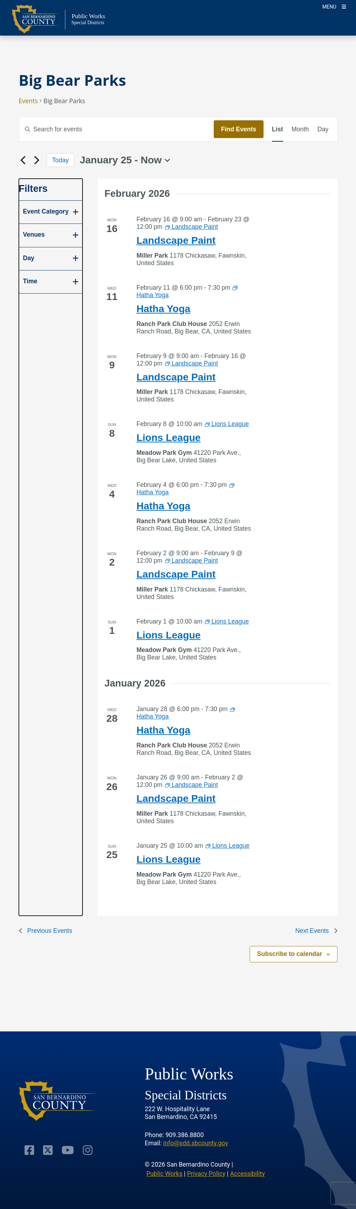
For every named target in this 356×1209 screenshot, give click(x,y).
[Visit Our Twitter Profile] (48, 1150)
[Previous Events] (23, 160)
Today (60, 160)
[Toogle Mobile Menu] (334, 6)
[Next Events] (37, 160)
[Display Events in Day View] (322, 129)
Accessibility (247, 1173)
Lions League (169, 437)
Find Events (238, 129)
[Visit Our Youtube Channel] (68, 1150)
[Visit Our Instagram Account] (87, 1150)
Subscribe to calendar (289, 953)
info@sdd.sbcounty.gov (195, 1143)
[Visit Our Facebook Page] (29, 1150)
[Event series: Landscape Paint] (191, 226)
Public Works (164, 1173)
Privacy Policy (206, 1173)
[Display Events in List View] (277, 129)
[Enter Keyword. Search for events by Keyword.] (116, 129)
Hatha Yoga (163, 308)
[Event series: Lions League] (227, 423)
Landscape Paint (176, 240)
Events (28, 100)
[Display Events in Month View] (300, 129)
